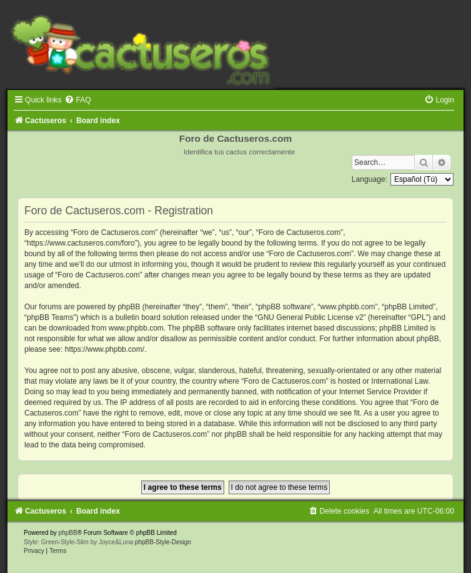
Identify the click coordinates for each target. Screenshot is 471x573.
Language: (369, 179)
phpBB (68, 532)
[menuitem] (77, 100)
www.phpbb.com (136, 328)
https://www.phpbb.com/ (104, 349)
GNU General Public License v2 (310, 317)
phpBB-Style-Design (163, 542)
